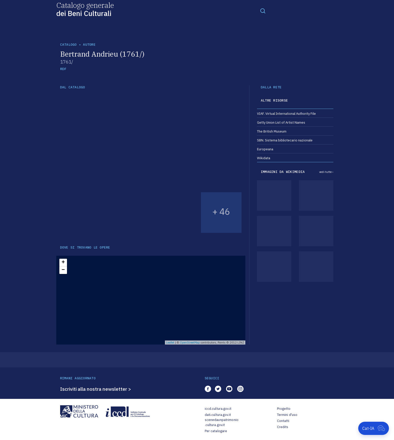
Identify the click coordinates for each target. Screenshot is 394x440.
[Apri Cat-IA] (373, 428)
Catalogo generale (85, 9)
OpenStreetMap (190, 342)
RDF (63, 69)
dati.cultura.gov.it (218, 415)
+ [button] (63, 262)
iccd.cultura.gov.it (218, 408)
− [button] (63, 270)
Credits (282, 427)
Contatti (283, 421)
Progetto (284, 408)
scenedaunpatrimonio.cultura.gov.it (221, 422)
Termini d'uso (287, 415)
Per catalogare (216, 431)
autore (89, 44)
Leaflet (170, 342)
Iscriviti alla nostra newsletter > (95, 389)
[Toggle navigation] (263, 11)
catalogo (68, 44)
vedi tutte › (326, 172)
